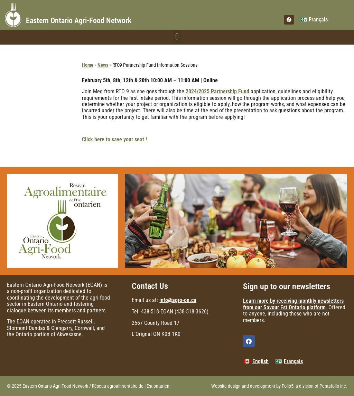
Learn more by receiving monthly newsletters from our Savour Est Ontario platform (293, 304)
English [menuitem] (260, 361)
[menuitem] (314, 20)
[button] (177, 36)
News (102, 65)
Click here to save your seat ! (115, 139)
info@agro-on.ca (177, 300)
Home (87, 65)
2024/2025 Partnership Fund (217, 91)
